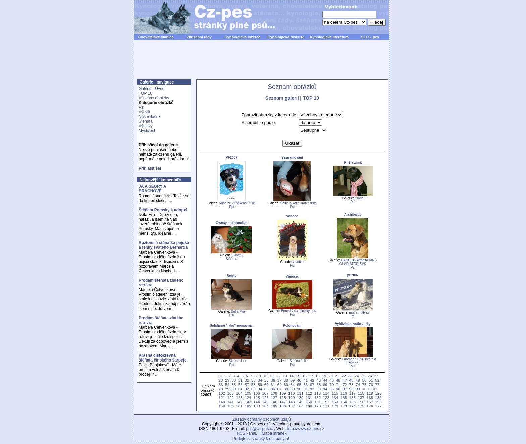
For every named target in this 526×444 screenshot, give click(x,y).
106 (256, 393)
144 (256, 402)
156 (361, 402)
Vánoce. (292, 276)
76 (371, 384)
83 (253, 389)
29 (227, 380)
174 (352, 406)
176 (369, 406)
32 (247, 380)
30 (233, 380)
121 (221, 397)
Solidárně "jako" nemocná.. (231, 325)
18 (317, 376)
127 (274, 397)
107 (265, 393)
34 (260, 380)
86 (273, 389)
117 (352, 393)
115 (335, 393)
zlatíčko (298, 262)
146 (274, 402)
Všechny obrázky (154, 98)
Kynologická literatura (329, 37)
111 (300, 393)
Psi (141, 107)
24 (357, 376)
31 (240, 380)
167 (291, 406)
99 (358, 389)
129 (291, 397)
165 (274, 406)
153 (335, 402)
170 (317, 406)
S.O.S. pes (370, 37)
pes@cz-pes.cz (260, 428)
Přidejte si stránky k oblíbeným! (260, 438)
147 (282, 402)
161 (239, 406)
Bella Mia (238, 311)
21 (337, 376)
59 (260, 384)
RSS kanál (246, 433)
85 (266, 389)
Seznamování (292, 157)
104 (239, 393)
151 (317, 402)
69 (325, 384)
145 (265, 402)
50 (364, 380)
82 (247, 389)
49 (358, 380)
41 (305, 380)
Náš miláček (149, 116)
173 (343, 406)
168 (300, 406)
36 (273, 380)
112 (309, 393)
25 (363, 376)
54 (227, 384)
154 (343, 402)
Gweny (238, 255)
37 (279, 380)
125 (256, 397)
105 (248, 393)
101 (374, 389)
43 (318, 380)
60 (266, 384)
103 (230, 393)
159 (221, 406)
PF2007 (232, 157)
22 (343, 376)
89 (292, 389)
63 (286, 384)
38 (286, 380)
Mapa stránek (274, 433)
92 (312, 389)
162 (248, 406)
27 (376, 376)
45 (331, 380)
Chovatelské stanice (156, 37)
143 (248, 402)
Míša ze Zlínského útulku (238, 203)
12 (278, 376)
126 (265, 397)
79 (227, 389)
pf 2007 (352, 275)
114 (326, 393)
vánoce (292, 216)
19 (324, 376)
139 (378, 397)
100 (365, 389)
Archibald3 (353, 214)
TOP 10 (145, 93)
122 (230, 397)
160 (230, 406)
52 (377, 380)
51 (371, 380)
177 (378, 406)
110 (291, 393)
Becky (231, 276)
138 (369, 397)
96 (338, 389)
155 (352, 402)
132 (317, 397)
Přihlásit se (149, 168)
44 (325, 380)
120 (378, 393)
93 (318, 389)
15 (298, 376)
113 (317, 393)
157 (369, 402)
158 (378, 402)
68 (318, 384)
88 (286, 389)
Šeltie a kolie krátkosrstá (298, 203)
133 (326, 397)
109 (282, 393)
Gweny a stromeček (231, 223)
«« (219, 376)
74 (358, 384)
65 (299, 384)
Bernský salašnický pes (298, 311)
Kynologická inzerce (242, 37)
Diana (359, 198)
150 (309, 402)
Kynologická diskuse (285, 37)
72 (345, 384)
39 (292, 380)
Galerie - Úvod (151, 88)
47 (345, 380)
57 (247, 384)
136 (352, 397)
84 (260, 389)
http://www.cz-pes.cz (305, 428)
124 (248, 397)
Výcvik (144, 112)
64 (292, 384)
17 (311, 376)
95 (331, 389)
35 (266, 380)
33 (253, 380)
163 (256, 406)
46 (338, 380)
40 (299, 380)
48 (351, 380)
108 (274, 393)
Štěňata (145, 121)
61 (273, 384)
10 (265, 376)
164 (265, 406)
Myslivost (147, 130)
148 (291, 402)
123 (239, 397)
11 (272, 376)
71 (338, 384)
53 (220, 384)
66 (305, 384)
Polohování (292, 325)
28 (220, 380)
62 (279, 384)
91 (305, 389)
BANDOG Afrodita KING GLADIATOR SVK (358, 262)
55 (233, 384)
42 (312, 380)
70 (331, 384)
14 (291, 376)
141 (230, 402)
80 (233, 389)
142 (239, 402)
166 (282, 406)
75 (364, 384)
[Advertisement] (262, 63)
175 (361, 406)
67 (312, 384)
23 (350, 376)
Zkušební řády (199, 37)
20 (330, 376)
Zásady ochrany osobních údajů (261, 419)
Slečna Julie (238, 361)
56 (240, 384)
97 (345, 389)
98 (351, 389)
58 (253, 384)
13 (285, 376)
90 (299, 389)
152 (326, 402)
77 (377, 384)
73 (351, 384)
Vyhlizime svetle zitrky (353, 324)
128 (282, 397)
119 (369, 393)
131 (309, 397)
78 (220, 389)
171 (326, 406)
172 (335, 406)
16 (304, 376)
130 (300, 397)
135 (343, 397)
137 (361, 397)
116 (343, 393)
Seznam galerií (282, 98)
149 (300, 402)
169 (309, 406)
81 (240, 389)
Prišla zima (353, 162)
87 (279, 389)
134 (335, 397)
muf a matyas (359, 312)
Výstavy (146, 126)
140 (221, 402)
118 (361, 393)
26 (370, 376)
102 (221, 393)
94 (325, 389)
